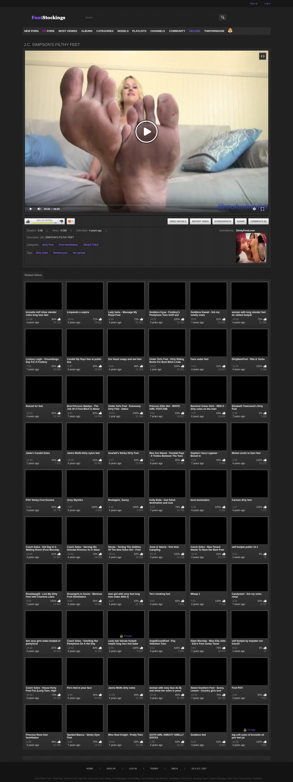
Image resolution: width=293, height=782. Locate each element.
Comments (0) (258, 221)
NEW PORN (31, 31)
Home (89, 768)
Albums (87, 31)
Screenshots (222, 221)
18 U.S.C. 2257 (199, 768)
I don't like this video (61, 221)
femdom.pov (60, 252)
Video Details (178, 221)
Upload (194, 31)
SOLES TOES (90, 244)
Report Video (200, 221)
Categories (105, 31)
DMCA (174, 768)
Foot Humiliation (68, 244)
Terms (154, 768)
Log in (268, 3)
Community (177, 31)
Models (123, 31)
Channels (157, 31)
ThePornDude (214, 31)
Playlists (139, 31)
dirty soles (42, 252)
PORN (48, 31)
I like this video (28, 221)
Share (241, 221)
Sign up (253, 3)
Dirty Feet (47, 244)
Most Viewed (67, 31)
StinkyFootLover (245, 230)
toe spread (79, 252)
